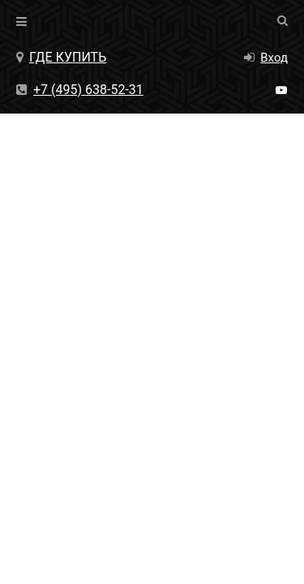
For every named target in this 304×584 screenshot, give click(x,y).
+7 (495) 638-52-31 (79, 89)
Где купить (61, 57)
